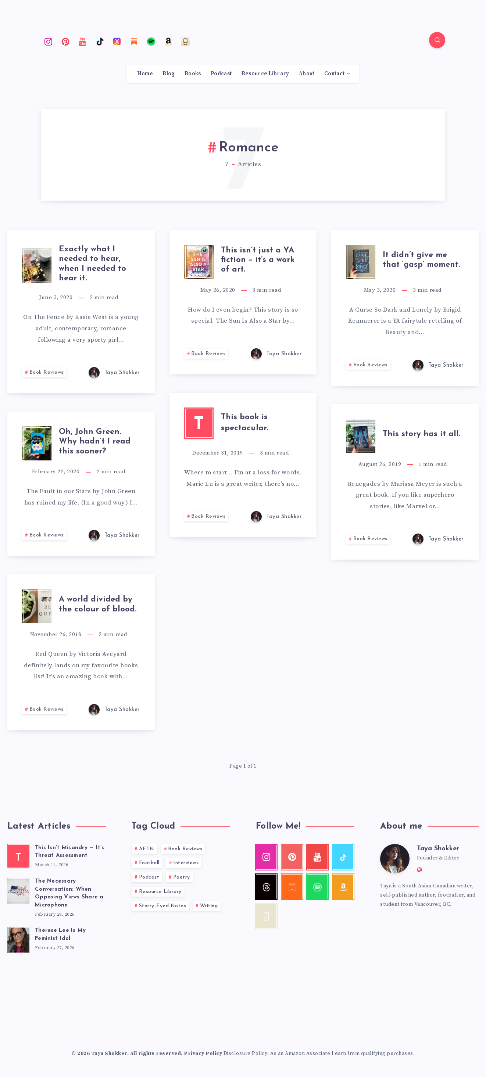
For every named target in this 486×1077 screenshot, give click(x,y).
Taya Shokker (438, 848)
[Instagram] (49, 41)
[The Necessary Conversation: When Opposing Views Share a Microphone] (18, 889)
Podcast (221, 74)
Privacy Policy (203, 1053)
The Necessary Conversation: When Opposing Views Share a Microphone (69, 893)
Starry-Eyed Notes (162, 906)
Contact (334, 74)
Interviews (186, 863)
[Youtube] (83, 41)
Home (145, 74)
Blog (168, 74)
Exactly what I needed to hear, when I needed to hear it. (92, 264)
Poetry (181, 877)
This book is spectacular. (244, 423)
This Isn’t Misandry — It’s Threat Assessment (69, 852)
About (307, 74)
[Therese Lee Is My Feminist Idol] (18, 939)
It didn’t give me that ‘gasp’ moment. (421, 260)
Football (149, 863)
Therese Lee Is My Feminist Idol (60, 934)
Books (193, 74)
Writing (209, 906)
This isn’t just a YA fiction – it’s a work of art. (257, 260)
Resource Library (265, 74)
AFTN (146, 849)
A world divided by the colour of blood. (98, 604)
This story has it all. (422, 434)
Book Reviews (46, 372)
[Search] (437, 40)
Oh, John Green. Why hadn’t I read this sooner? (95, 442)
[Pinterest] (66, 41)
